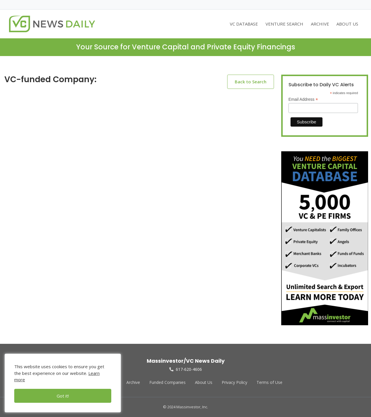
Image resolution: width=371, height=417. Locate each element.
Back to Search (250, 82)
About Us (203, 382)
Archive (133, 382)
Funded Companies (167, 382)
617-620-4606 (185, 369)
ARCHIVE (320, 24)
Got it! (63, 396)
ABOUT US (347, 24)
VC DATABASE (244, 24)
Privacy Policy (234, 382)
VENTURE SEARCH (284, 24)
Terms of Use (269, 382)
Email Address (303, 99)
